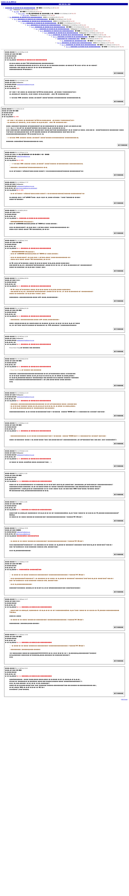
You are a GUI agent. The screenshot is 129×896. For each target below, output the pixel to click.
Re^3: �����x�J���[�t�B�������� (35, 21)
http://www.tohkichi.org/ (23, 534)
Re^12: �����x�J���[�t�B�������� (74, 43)
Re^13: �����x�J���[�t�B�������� (79, 45)
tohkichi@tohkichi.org (23, 156)
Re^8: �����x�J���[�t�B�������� (57, 31)
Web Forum (124, 699)
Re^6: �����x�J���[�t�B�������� (48, 27)
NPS (11, 9)
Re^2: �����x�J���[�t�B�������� (31, 19)
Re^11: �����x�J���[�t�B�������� (70, 37)
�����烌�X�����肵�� (68, 39)
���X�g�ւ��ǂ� (8, 2)
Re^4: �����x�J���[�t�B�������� (39, 23)
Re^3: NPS (26, 15)
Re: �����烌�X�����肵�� (74, 41)
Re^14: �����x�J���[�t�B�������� (83, 47)
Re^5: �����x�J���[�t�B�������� (44, 25)
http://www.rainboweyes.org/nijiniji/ (26, 188)
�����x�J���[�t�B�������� (20, 8)
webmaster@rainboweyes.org (25, 84)
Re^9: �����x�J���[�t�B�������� (61, 33)
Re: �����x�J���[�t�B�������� (26, 17)
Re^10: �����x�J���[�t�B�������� (66, 35)
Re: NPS (16, 11)
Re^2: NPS (21, 13)
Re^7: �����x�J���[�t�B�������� (52, 29)
